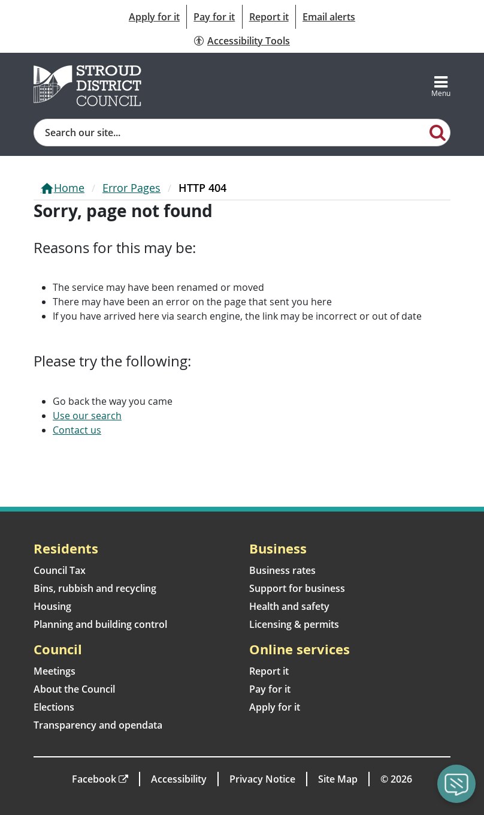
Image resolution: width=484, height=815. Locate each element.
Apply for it (154, 16)
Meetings (54, 671)
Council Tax (60, 570)
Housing (52, 606)
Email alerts (328, 16)
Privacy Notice (262, 779)
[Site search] (230, 132)
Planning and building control (100, 624)
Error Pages (131, 188)
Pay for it (214, 16)
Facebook (94, 779)
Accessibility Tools (248, 40)
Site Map (338, 779)
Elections (54, 707)
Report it (269, 16)
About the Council (74, 689)
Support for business (297, 588)
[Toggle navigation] (440, 85)
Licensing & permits (294, 624)
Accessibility (179, 779)
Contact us (77, 430)
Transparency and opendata (98, 725)
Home (69, 188)
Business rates (282, 570)
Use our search (87, 415)
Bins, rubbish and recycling (95, 588)
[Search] (438, 132)
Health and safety (289, 606)
